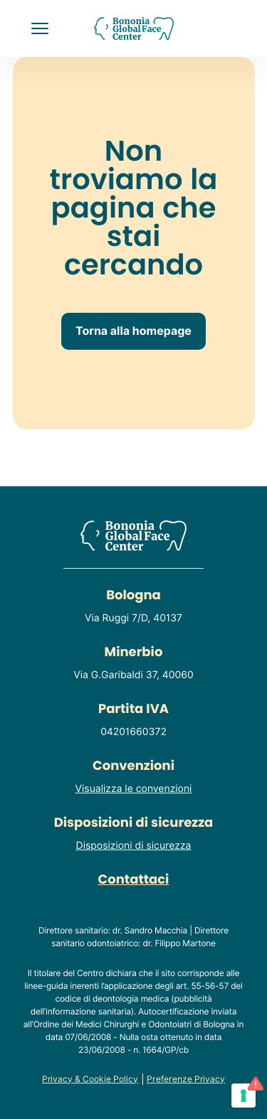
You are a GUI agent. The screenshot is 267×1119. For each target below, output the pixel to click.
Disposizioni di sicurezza (134, 846)
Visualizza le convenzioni (133, 789)
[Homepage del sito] (133, 28)
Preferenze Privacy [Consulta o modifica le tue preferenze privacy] (186, 1079)
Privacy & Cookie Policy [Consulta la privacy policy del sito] (90, 1079)
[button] (40, 28)
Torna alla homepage (133, 331)
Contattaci (133, 880)
